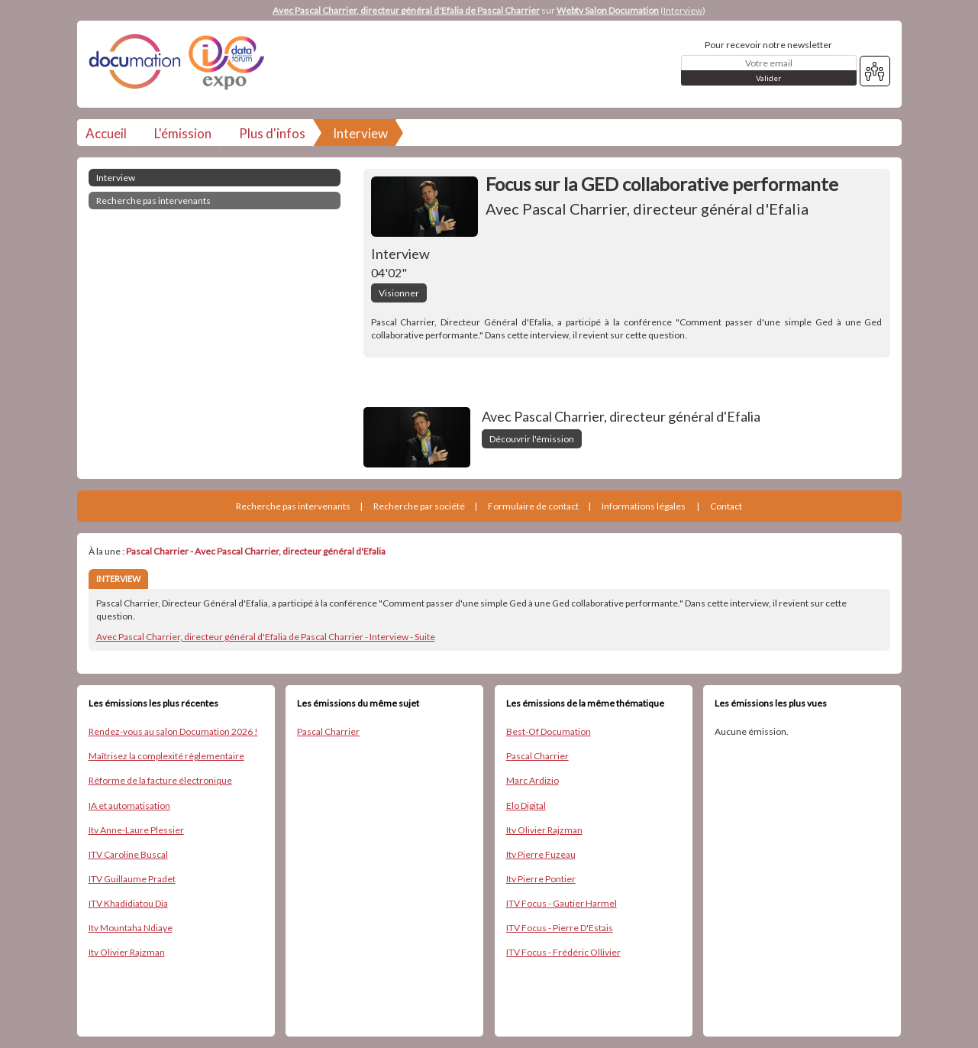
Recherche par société (419, 506)
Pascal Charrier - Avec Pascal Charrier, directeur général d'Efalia (256, 551)
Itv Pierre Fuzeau (541, 854)
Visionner (399, 293)
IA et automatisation (129, 805)
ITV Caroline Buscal (128, 854)
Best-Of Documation (548, 731)
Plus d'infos (272, 133)
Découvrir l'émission (531, 439)
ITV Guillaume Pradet (132, 879)
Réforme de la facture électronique (160, 780)
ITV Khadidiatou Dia (128, 903)
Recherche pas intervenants (153, 200)
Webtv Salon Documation (608, 10)
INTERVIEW (118, 579)
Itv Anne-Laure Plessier (136, 830)
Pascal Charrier (328, 731)
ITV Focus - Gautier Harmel (561, 903)
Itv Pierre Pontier (541, 879)
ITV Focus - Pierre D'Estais (559, 927)
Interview (682, 10)
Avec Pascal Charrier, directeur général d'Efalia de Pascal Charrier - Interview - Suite (265, 636)
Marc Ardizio (532, 780)
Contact (726, 506)
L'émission (182, 133)
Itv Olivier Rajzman (127, 952)
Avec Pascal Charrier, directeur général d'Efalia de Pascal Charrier (406, 10)
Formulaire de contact (533, 506)
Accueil (106, 133)
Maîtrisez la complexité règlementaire (166, 756)
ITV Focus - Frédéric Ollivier (563, 952)
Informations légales (644, 506)
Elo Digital (526, 805)
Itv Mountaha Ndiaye (131, 927)
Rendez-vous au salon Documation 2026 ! (173, 731)
